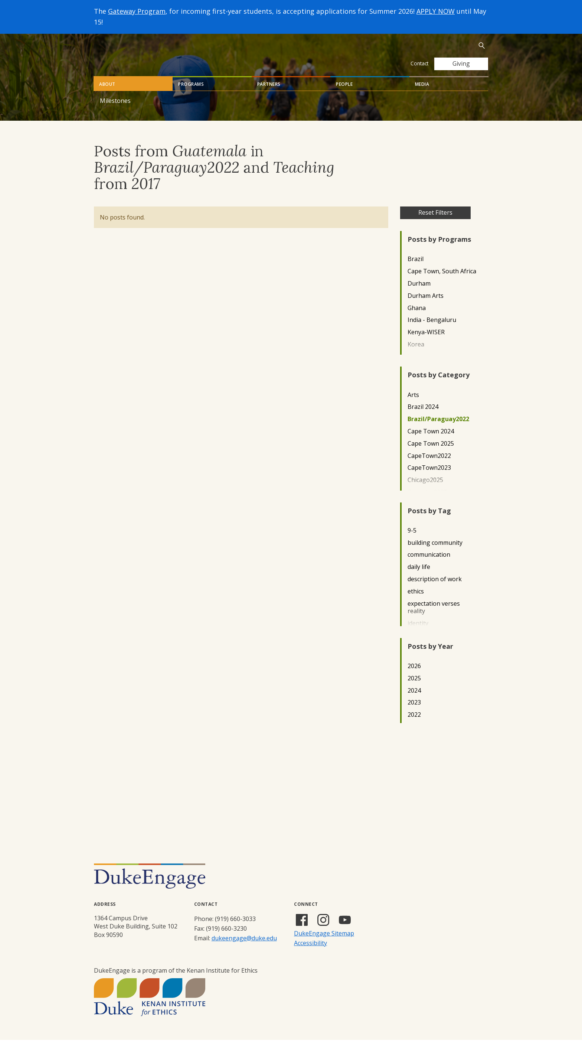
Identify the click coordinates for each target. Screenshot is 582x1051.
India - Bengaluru (432, 331)
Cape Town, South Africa (442, 282)
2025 (414, 689)
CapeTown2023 (429, 479)
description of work (435, 590)
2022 (414, 726)
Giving (461, 63)
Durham (419, 295)
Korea (416, 355)
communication (429, 566)
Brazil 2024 (423, 418)
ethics (416, 602)
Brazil (416, 270)
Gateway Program (137, 11)
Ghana (417, 319)
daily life (419, 578)
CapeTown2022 (429, 467)
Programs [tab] (191, 95)
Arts (413, 406)
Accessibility (310, 954)
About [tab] (107, 95)
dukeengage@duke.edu (244, 949)
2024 (414, 702)
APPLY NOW (435, 11)
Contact (419, 63)
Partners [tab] (269, 95)
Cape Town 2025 (431, 455)
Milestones (115, 112)
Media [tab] (422, 95)
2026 (414, 677)
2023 (414, 714)
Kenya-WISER (426, 343)
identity (418, 634)
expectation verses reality (434, 619)
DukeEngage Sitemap (324, 944)
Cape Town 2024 (431, 442)
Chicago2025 (425, 491)
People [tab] (344, 95)
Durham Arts (426, 307)
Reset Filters (435, 223)
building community (435, 554)
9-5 (412, 542)
